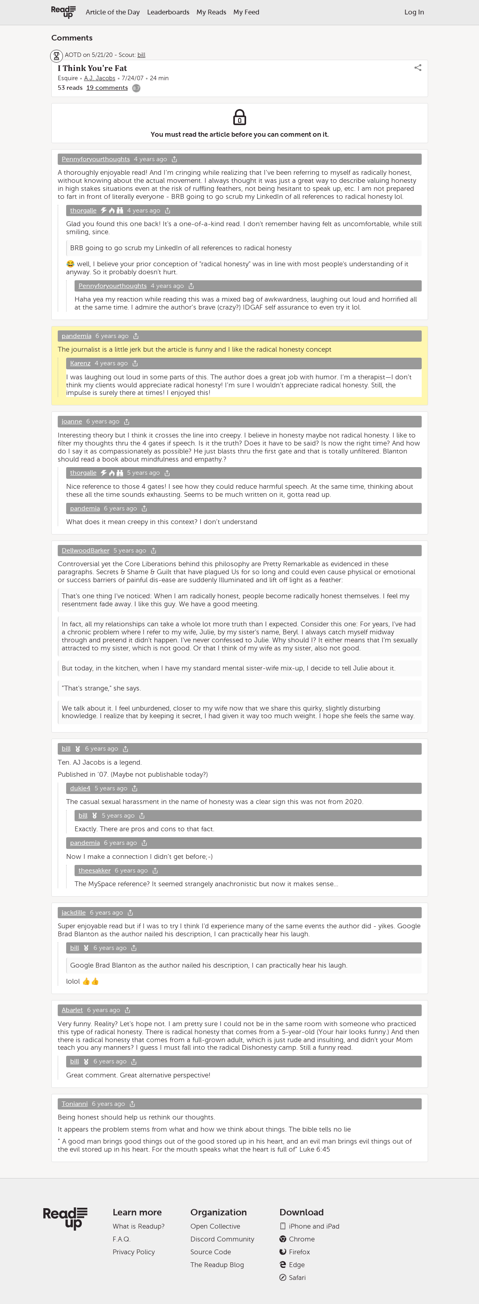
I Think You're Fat (92, 68)
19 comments (107, 87)
